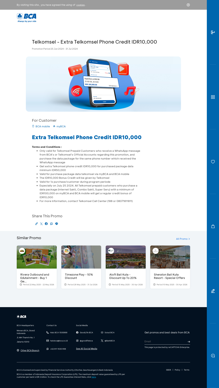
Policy (177, 370)
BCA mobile (41, 126)
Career (141, 17)
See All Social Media (86, 348)
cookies (80, 4)
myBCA (59, 126)
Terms (186, 370)
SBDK (168, 370)
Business (99, 17)
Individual (79, 17)
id (182, 18)
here (94, 377)
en (187, 18)
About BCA (121, 17)
